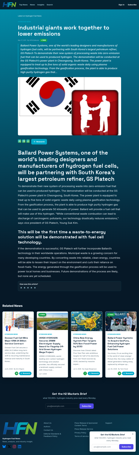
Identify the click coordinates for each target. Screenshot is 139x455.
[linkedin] (19, 446)
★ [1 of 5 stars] (21, 287)
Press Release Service (84, 429)
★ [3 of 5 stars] (28, 287)
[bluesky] (4, 446)
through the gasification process (79, 266)
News (32, 5)
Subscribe (132, 5)
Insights (40, 5)
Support (108, 423)
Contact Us (48, 430)
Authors (47, 426)
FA (19, 141)
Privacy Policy (80, 433)
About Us (47, 423)
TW (24, 141)
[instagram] (14, 446)
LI (28, 141)
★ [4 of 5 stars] (31, 287)
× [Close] (133, 433)
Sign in (121, 5)
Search (50, 5)
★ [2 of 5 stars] (24, 287)
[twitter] (9, 446)
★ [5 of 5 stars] (35, 287)
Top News (23, 5)
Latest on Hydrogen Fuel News (30, 16)
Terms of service (82, 436)
